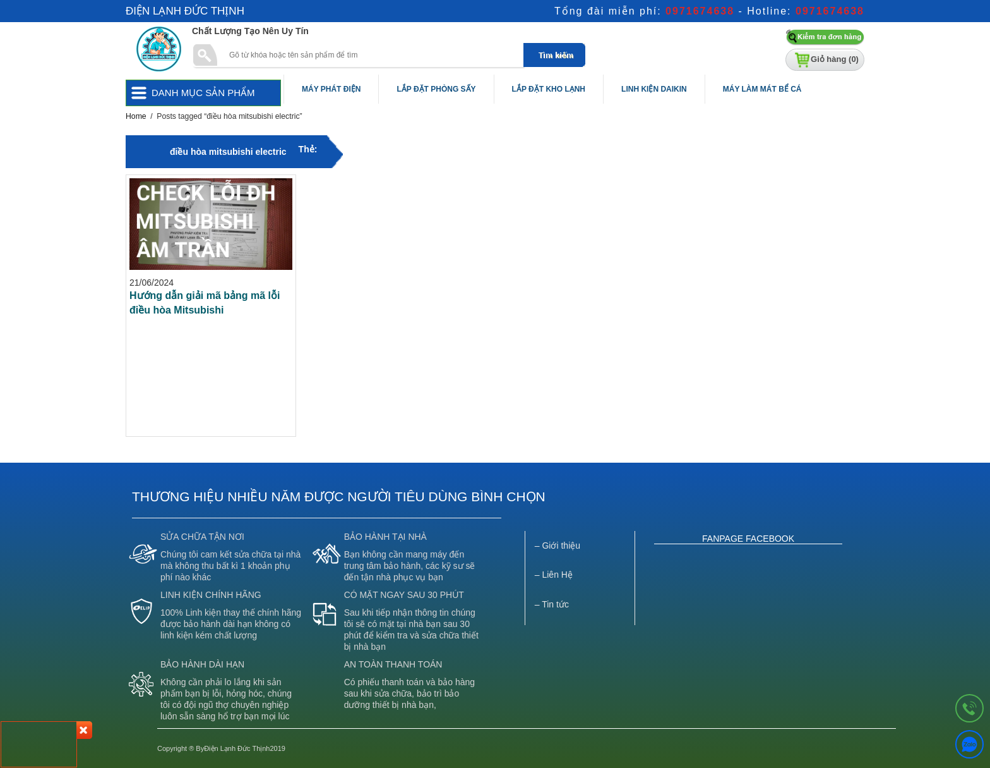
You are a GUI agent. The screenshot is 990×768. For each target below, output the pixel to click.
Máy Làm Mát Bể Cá (762, 89)
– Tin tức (552, 604)
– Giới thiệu (557, 545)
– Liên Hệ (554, 575)
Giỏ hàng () (835, 59)
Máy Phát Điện (331, 89)
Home (136, 116)
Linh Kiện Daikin (654, 89)
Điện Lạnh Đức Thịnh (185, 11)
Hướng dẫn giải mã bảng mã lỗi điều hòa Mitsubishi (204, 302)
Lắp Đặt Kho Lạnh (548, 89)
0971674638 (699, 11)
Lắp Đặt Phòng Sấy (436, 89)
